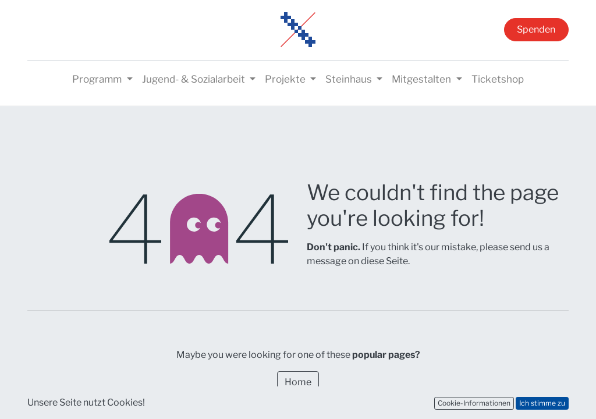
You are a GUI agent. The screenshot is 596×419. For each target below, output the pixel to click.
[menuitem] (497, 80)
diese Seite (384, 261)
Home (298, 382)
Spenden (536, 29)
